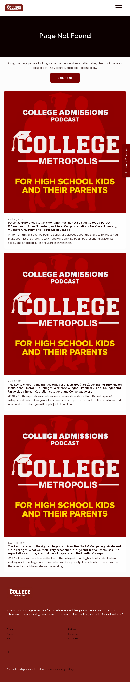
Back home (65, 78)
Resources (73, 633)
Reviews (72, 629)
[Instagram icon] (8, 652)
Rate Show (73, 638)
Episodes (11, 629)
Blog (9, 638)
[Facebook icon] (14, 652)
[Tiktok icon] (26, 652)
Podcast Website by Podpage (60, 669)
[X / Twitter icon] (20, 652)
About (10, 633)
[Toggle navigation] (119, 8)
